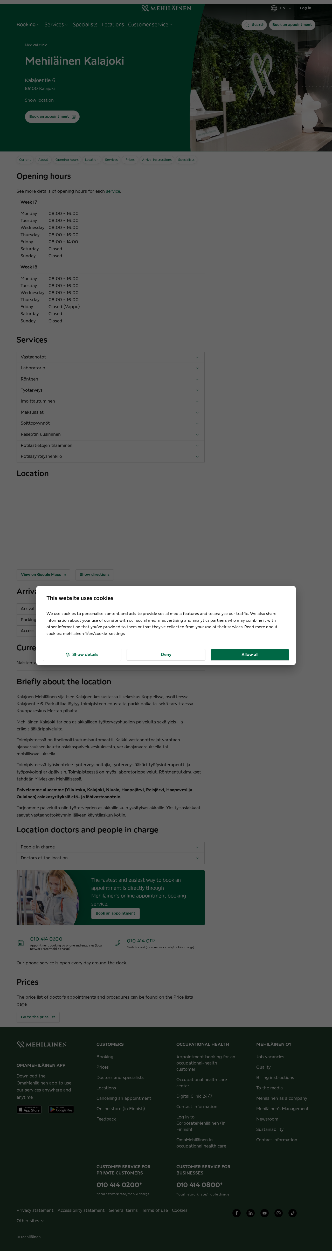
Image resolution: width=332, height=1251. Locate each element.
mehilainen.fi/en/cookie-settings (94, 634)
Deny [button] (166, 655)
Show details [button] (81, 655)
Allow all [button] (249, 655)
